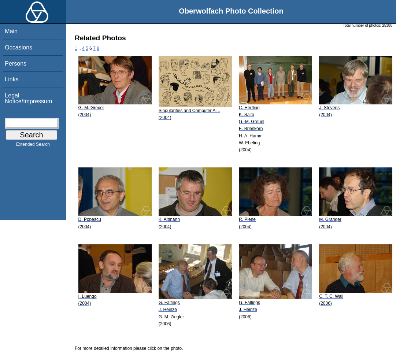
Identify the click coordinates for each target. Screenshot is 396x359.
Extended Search (33, 146)
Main (11, 31)
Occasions (18, 47)
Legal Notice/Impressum (28, 98)
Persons (15, 63)
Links (11, 79)
